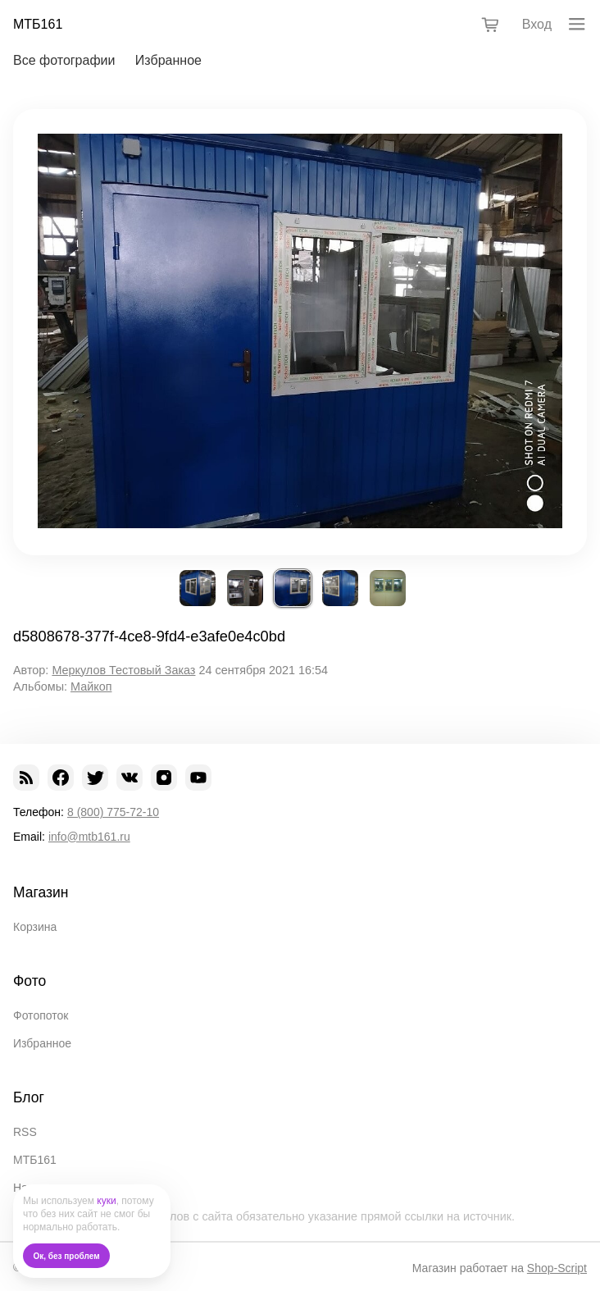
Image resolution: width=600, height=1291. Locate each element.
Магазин (41, 892)
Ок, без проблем (67, 1256)
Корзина (35, 926)
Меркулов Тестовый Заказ (123, 670)
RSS (25, 1131)
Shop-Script (557, 1268)
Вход (537, 24)
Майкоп (90, 686)
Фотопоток (40, 1015)
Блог (28, 1097)
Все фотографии (64, 60)
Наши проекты (52, 1187)
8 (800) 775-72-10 (113, 812)
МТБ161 (37, 24)
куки (106, 1201)
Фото (29, 981)
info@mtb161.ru (89, 836)
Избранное (168, 60)
